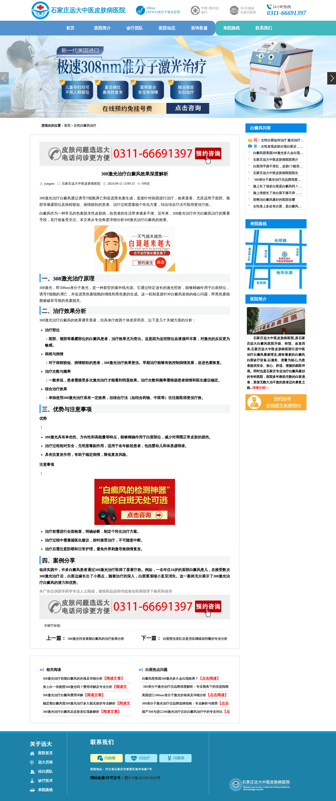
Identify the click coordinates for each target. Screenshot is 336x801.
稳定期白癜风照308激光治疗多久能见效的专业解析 (86, 704)
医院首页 (41, 753)
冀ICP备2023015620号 (142, 778)
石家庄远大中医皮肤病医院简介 (275, 159)
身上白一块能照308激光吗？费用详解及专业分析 (85, 688)
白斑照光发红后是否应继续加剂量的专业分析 (195, 639)
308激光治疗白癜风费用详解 (74, 695)
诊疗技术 (41, 780)
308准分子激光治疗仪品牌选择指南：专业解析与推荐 (185, 704)
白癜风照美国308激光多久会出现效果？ (181, 678)
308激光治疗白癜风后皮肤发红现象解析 (82, 712)
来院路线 (231, 28)
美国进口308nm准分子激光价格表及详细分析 (185, 695)
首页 (70, 28)
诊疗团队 (134, 28)
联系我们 (263, 28)
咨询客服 (199, 28)
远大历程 (41, 762)
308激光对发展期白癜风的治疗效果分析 (96, 639)
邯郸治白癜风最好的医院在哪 (274, 199)
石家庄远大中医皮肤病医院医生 (275, 173)
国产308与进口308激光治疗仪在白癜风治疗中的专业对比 (186, 713)
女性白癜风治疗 (85, 125)
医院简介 (102, 28)
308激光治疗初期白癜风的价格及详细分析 (84, 678)
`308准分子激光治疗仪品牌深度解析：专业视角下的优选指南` (185, 688)
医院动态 (167, 28)
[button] (331, 78)
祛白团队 (41, 771)
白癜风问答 (260, 128)
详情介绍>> (260, 388)
